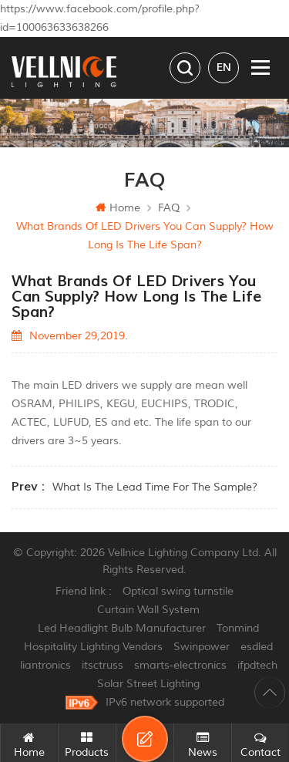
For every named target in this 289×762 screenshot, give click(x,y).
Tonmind (238, 628)
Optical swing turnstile (178, 591)
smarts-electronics (180, 665)
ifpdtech (257, 665)
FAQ (169, 207)
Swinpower (201, 646)
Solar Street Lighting (148, 683)
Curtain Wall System (148, 609)
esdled (256, 646)
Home (118, 207)
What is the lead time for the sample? (154, 487)
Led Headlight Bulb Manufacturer (122, 628)
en (224, 67)
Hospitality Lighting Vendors (93, 646)
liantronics (45, 665)
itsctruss (102, 665)
